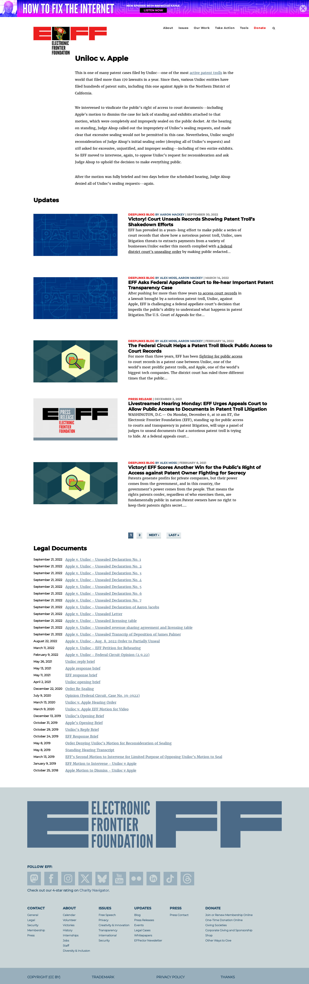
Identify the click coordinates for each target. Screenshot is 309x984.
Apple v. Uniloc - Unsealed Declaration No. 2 (103, 566)
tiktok (170, 878)
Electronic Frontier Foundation (70, 41)
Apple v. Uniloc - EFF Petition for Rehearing (103, 648)
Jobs (66, 940)
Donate (260, 28)
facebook (51, 878)
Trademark (103, 977)
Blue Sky (102, 878)
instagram (68, 878)
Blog (137, 915)
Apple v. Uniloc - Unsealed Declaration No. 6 (103, 593)
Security (32, 925)
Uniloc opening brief (82, 682)
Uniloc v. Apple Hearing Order (90, 702)
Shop (209, 935)
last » (174, 535)
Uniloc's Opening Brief (84, 716)
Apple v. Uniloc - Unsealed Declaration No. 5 (103, 587)
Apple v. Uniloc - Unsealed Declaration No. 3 (103, 573)
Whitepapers (143, 935)
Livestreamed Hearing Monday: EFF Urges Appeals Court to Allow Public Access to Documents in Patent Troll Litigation (197, 406)
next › (154, 535)
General (32, 915)
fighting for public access (220, 356)
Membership (36, 930)
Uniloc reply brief (80, 661)
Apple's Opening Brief (84, 723)
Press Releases (144, 920)
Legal (31, 920)
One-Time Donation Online (224, 920)
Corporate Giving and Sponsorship (228, 930)
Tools (244, 28)
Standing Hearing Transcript (89, 750)
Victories (68, 925)
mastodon (34, 878)
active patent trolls (206, 73)
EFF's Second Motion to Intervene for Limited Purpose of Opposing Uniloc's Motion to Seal (143, 757)
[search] (274, 28)
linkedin (153, 878)
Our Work (202, 28)
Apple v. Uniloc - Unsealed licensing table (101, 621)
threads (187, 878)
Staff (66, 945)
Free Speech (107, 915)
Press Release (140, 399)
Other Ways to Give (218, 940)
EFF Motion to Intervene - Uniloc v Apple (101, 763)
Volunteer (69, 920)
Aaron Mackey (172, 214)
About (168, 28)
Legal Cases (142, 930)
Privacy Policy (170, 977)
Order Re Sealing (79, 689)
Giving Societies (216, 925)
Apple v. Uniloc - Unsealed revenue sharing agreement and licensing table (129, 627)
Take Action (225, 28)
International (107, 935)
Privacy (103, 920)
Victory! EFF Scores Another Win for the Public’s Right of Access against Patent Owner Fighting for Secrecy (194, 470)
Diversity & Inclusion (76, 950)
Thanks (228, 977)
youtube (119, 878)
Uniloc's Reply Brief (82, 729)
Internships (70, 935)
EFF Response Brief (81, 736)
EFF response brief (81, 675)
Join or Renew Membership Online (229, 915)
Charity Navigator (94, 890)
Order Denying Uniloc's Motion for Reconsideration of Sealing (118, 743)
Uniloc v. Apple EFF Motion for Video (97, 709)
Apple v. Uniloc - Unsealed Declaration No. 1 (103, 559)
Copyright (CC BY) (43, 977)
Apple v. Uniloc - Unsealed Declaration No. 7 (103, 600)
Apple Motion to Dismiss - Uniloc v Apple (100, 770)
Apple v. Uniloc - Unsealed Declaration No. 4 (103, 580)
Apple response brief (82, 668)
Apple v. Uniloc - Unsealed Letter (93, 614)
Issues (183, 28)
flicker (136, 878)
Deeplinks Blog (141, 214)
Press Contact (179, 915)
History (67, 930)
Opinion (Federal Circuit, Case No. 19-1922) (102, 695)
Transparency (108, 930)
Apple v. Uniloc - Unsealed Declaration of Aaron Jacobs (112, 607)
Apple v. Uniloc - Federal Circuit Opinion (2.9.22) (107, 655)
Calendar (69, 915)
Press (30, 935)
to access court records (217, 293)
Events (139, 925)
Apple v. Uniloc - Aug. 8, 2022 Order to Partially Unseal (112, 641)
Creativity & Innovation (114, 925)
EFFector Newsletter (148, 940)
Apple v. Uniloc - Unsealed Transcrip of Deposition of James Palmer (123, 634)
